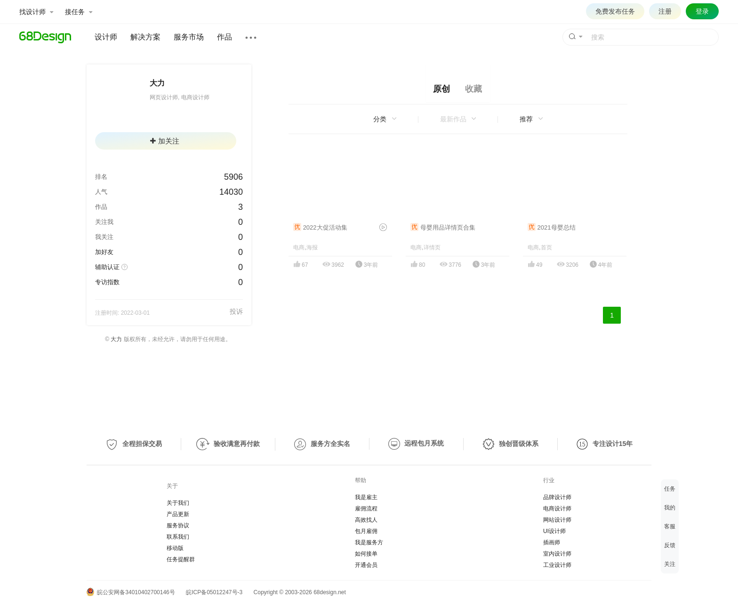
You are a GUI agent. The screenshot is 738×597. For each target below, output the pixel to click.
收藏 (473, 89)
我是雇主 (366, 497)
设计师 (106, 37)
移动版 (175, 548)
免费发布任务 (615, 11)
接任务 (78, 12)
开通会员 (366, 565)
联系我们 (178, 536)
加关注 (164, 141)
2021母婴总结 (552, 227)
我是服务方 (369, 542)
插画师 (551, 542)
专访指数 (107, 282)
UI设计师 (554, 531)
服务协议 (178, 525)
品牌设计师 (557, 497)
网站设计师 (557, 520)
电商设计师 (557, 508)
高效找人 (366, 520)
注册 (665, 11)
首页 (546, 247)
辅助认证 (107, 267)
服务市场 (189, 37)
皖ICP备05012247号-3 (214, 592)
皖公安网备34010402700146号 (131, 592)
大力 (116, 339)
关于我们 (178, 503)
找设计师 (36, 12)
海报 (312, 247)
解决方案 (145, 37)
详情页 (432, 247)
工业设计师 (557, 565)
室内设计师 (557, 553)
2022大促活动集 (320, 227)
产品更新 (178, 514)
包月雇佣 (366, 531)
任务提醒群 (181, 559)
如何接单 (366, 553)
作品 (224, 37)
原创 (441, 89)
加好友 (104, 251)
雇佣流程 (366, 508)
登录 (702, 11)
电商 (299, 247)
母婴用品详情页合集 (442, 227)
